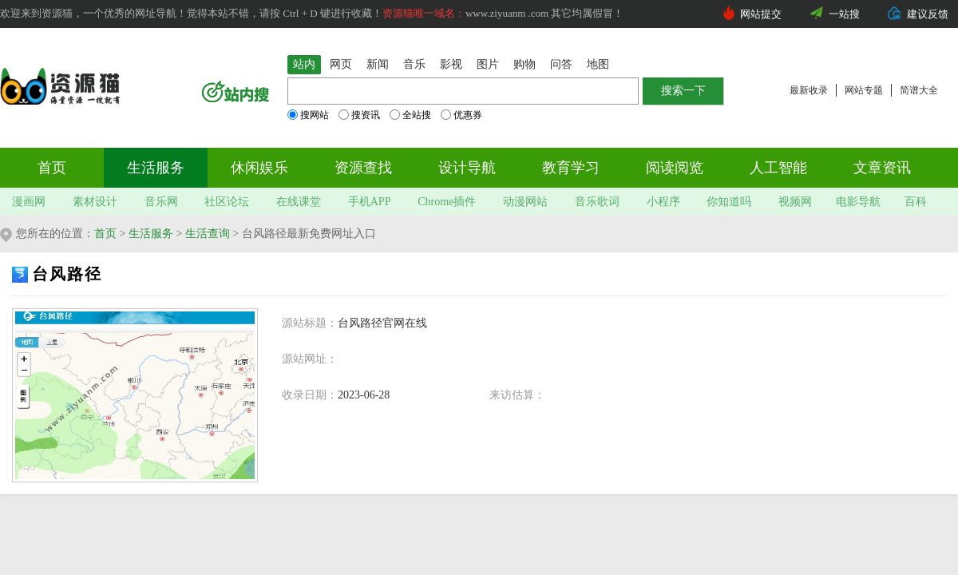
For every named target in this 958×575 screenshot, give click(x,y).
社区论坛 (226, 202)
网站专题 (864, 90)
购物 (524, 64)
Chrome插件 (447, 202)
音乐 (414, 64)
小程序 (663, 202)
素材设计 (95, 202)
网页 (341, 64)
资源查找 (363, 168)
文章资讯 (882, 168)
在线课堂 (298, 202)
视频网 (795, 202)
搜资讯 (359, 115)
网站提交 (761, 14)
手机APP (369, 202)
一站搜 (844, 14)
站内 (304, 64)
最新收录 (809, 90)
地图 (598, 64)
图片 (488, 64)
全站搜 (410, 115)
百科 (916, 202)
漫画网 (29, 202)
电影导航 (858, 202)
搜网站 (308, 115)
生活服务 (155, 168)
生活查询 (207, 234)
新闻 (377, 64)
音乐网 (161, 202)
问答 (561, 64)
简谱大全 (919, 90)
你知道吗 (729, 202)
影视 (451, 64)
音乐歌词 (597, 202)
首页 (52, 168)
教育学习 (571, 168)
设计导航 (467, 168)
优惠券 (461, 115)
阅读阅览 (674, 168)
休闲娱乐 (259, 168)
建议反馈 (927, 14)
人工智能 (778, 168)
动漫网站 (525, 202)
